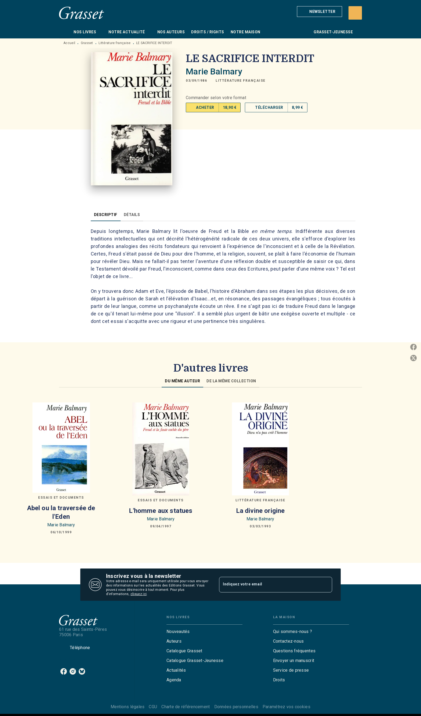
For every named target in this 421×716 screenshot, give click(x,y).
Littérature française (114, 43)
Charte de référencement (185, 706)
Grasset (87, 43)
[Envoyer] (325, 584)
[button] (319, 11)
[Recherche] (355, 13)
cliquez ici (138, 594)
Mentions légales (127, 706)
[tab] (64, 32)
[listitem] (63, 671)
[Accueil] (81, 13)
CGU (153, 706)
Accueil (69, 43)
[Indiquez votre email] (269, 584)
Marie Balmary (214, 71)
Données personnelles (236, 706)
